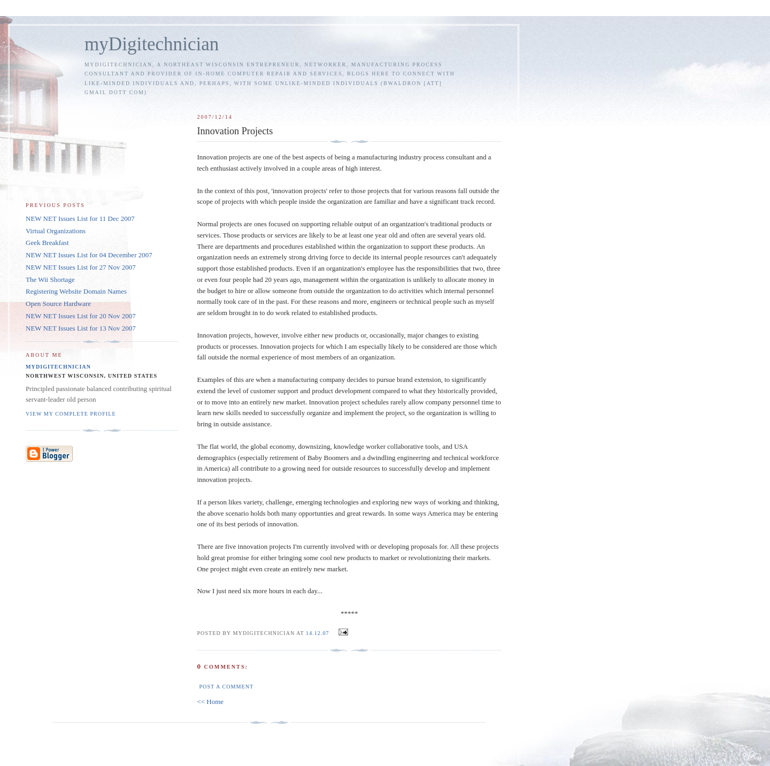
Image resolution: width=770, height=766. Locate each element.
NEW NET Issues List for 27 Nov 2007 (81, 267)
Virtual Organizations (56, 231)
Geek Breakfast (47, 243)
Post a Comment (226, 687)
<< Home (210, 702)
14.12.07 (317, 633)
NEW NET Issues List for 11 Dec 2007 (80, 219)
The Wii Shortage (50, 279)
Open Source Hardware (58, 304)
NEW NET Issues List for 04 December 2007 (89, 255)
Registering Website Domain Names (76, 291)
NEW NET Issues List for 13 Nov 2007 (81, 328)
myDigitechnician (151, 44)
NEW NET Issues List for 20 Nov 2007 (81, 316)
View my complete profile (71, 414)
